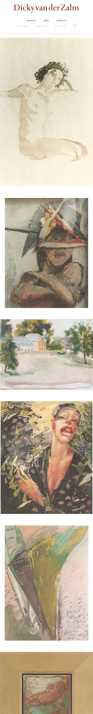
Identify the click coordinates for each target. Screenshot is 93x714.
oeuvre (32, 20)
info (46, 20)
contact (61, 20)
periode (60, 26)
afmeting (42, 26)
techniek (23, 26)
